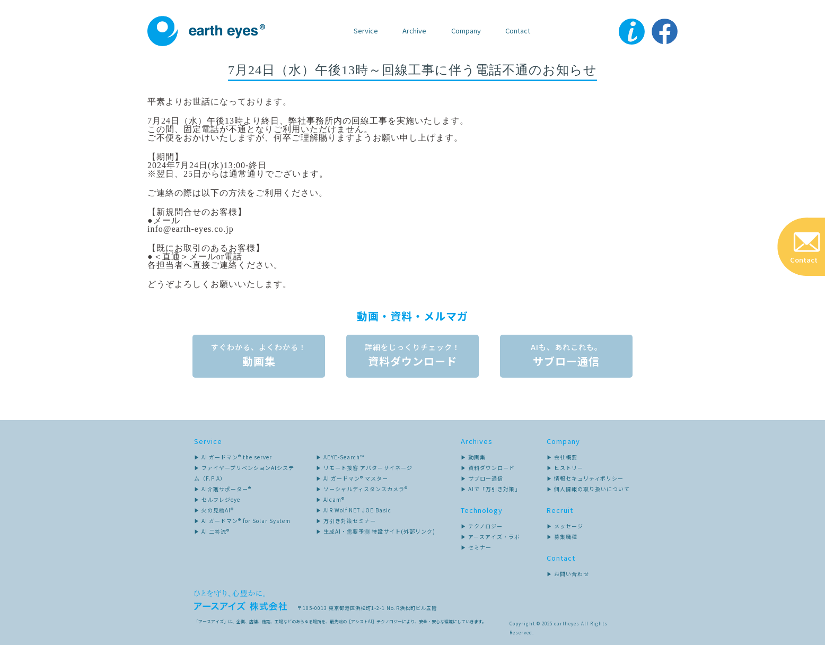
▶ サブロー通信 (482, 478)
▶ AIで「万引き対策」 (491, 489)
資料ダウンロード (412, 358)
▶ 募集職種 (562, 537)
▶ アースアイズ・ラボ (490, 537)
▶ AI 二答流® (212, 531)
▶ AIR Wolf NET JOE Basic (353, 510)
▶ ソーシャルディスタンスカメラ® (362, 489)
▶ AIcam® (330, 499)
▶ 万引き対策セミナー (346, 521)
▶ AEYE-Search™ (340, 457)
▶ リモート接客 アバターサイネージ (364, 468)
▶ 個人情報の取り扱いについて (588, 489)
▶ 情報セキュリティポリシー (585, 478)
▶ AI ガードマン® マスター (352, 478)
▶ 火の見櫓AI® (214, 510)
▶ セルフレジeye (217, 499)
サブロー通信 (566, 358)
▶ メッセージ (565, 526)
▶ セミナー (476, 547)
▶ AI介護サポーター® (222, 489)
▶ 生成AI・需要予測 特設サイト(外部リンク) (375, 531)
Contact (517, 30)
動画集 (258, 358)
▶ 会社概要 (562, 457)
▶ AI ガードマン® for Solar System (242, 521)
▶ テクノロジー (482, 526)
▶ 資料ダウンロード (488, 468)
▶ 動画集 (473, 457)
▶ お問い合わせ (568, 574)
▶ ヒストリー (565, 468)
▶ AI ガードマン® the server (233, 457)
